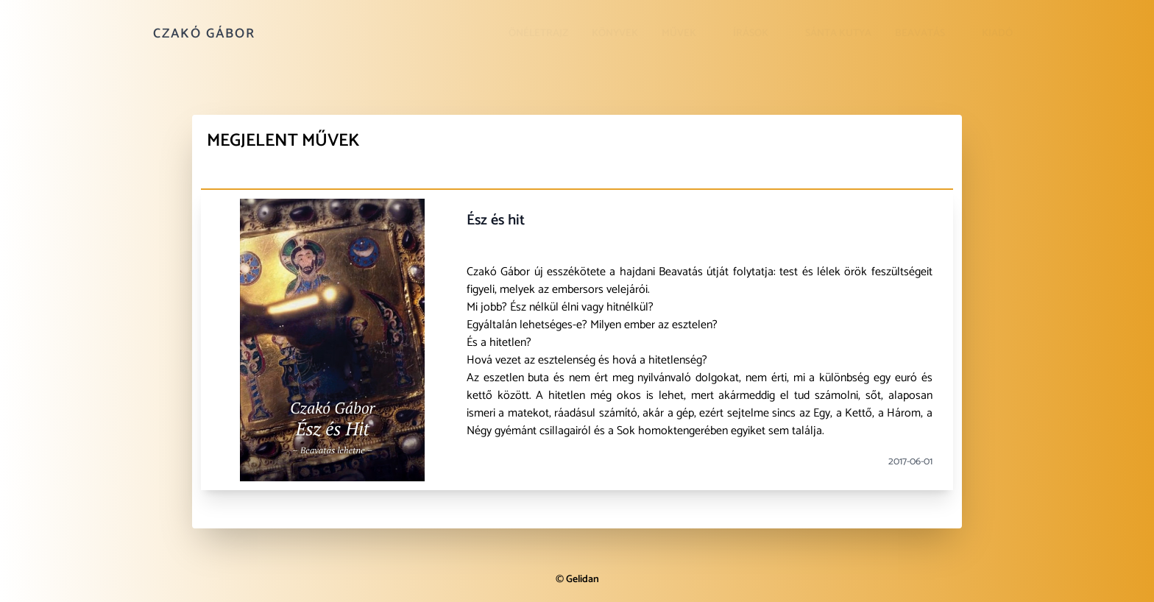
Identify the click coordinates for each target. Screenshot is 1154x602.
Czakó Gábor (204, 34)
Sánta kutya (838, 33)
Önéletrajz (538, 33)
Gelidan (582, 579)
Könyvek (615, 33)
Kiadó (997, 33)
